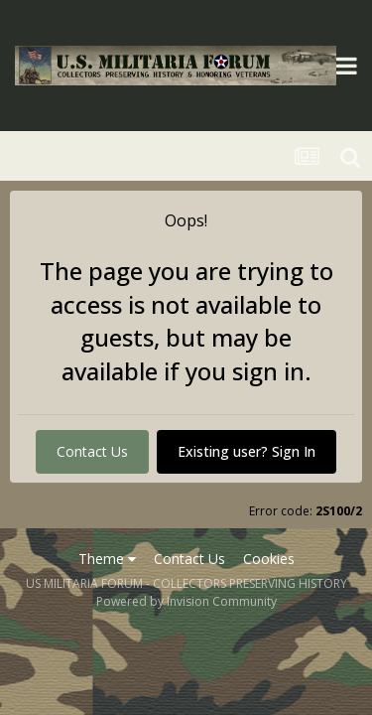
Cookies (269, 558)
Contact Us (92, 451)
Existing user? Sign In (246, 451)
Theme (107, 558)
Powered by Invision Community (186, 601)
